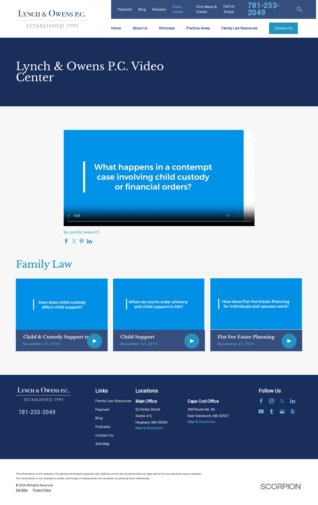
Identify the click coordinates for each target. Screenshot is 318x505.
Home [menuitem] (116, 28)
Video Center (177, 9)
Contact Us (104, 435)
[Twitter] (282, 400)
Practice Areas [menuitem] (198, 28)
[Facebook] (261, 400)
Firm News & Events (206, 9)
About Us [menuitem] (140, 28)
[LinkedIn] (292, 400)
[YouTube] (261, 411)
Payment (125, 9)
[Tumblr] (271, 411)
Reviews (159, 9)
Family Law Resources (113, 401)
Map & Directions (149, 428)
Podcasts (102, 426)
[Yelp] (292, 411)
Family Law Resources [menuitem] (239, 28)
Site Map (102, 444)
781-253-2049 (263, 9)
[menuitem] (22, 490)
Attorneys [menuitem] (167, 28)
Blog (142, 9)
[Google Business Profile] (282, 411)
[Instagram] (271, 400)
